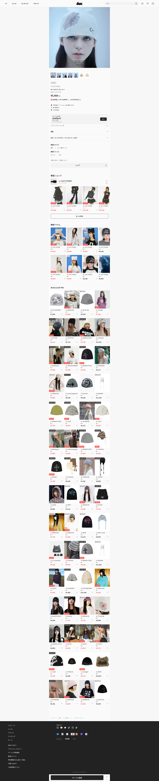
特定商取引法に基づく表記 (16, 760)
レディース (11, 725)
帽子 (52, 148)
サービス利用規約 (13, 753)
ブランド (36, 4)
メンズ (10, 729)
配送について (63, 160)
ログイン (64, 105)
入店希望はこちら (13, 767)
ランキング (24, 4)
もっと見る (79, 216)
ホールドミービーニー (79, 718)
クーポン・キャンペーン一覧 (57, 125)
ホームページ (54, 718)
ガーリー (53, 155)
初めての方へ (12, 745)
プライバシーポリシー (15, 749)
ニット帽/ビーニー (62, 148)
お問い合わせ (54, 160)
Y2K (60, 155)
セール (14, 4)
